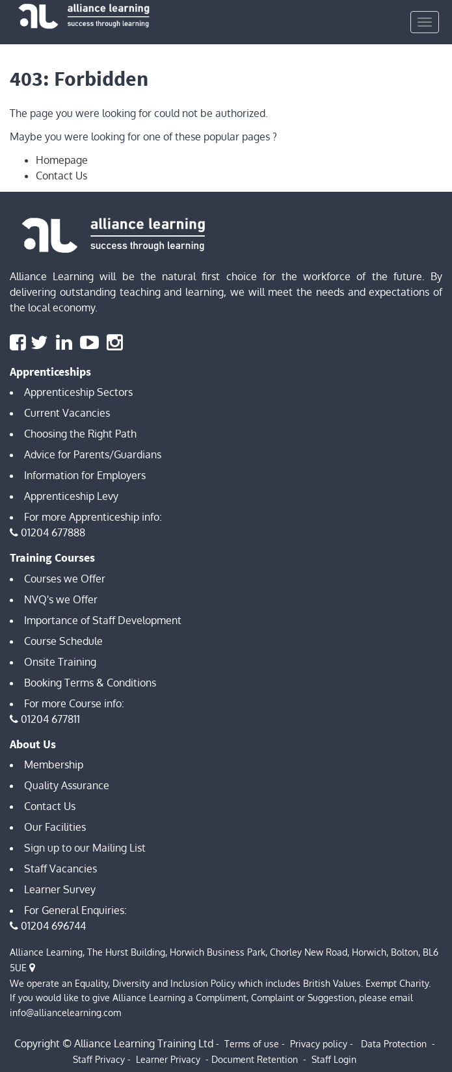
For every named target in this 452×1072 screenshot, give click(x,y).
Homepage (62, 159)
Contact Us (61, 175)
